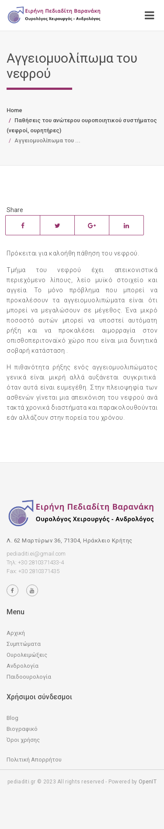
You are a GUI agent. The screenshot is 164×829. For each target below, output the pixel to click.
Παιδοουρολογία (29, 676)
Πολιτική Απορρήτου (34, 759)
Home (14, 110)
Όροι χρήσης (23, 740)
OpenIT (148, 782)
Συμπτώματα (24, 644)
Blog (12, 718)
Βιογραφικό (22, 729)
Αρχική (16, 633)
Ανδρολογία (22, 665)
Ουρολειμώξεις (27, 655)
